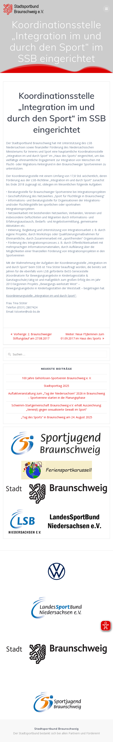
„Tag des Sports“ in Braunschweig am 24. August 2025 (56, 417)
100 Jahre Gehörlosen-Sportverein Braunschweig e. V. (56, 378)
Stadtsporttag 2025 (56, 386)
